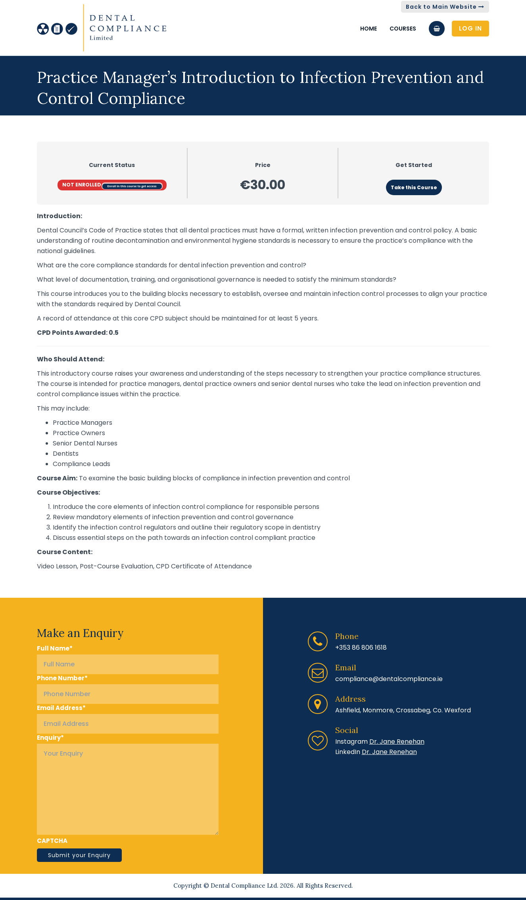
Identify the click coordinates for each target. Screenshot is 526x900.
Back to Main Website (445, 7)
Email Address (61, 708)
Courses (403, 29)
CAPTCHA (52, 841)
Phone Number (62, 678)
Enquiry (50, 738)
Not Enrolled (82, 184)
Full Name (55, 648)
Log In (470, 28)
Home (368, 29)
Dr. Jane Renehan (396, 741)
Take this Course (414, 187)
